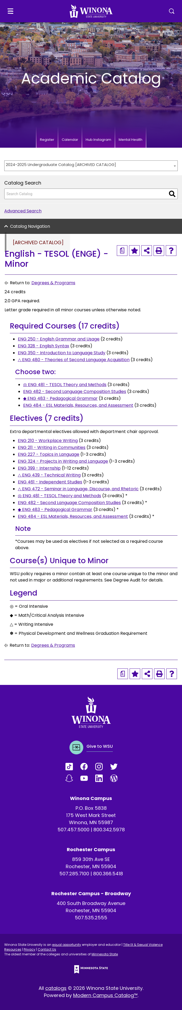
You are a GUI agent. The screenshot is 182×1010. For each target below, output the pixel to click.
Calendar (70, 139)
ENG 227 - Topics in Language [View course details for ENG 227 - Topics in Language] (48, 454)
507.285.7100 (74, 873)
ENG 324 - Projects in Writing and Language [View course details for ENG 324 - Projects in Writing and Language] (63, 461)
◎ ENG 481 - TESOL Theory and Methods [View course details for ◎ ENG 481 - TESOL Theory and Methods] (64, 385)
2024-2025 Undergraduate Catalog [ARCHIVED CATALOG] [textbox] (61, 164)
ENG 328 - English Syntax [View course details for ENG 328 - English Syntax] (43, 346)
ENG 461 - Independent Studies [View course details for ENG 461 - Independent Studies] (50, 482)
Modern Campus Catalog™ (105, 995)
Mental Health (130, 139)
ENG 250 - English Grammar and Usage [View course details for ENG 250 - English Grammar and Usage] (59, 339)
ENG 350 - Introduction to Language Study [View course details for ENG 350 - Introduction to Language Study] (61, 353)
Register (47, 139)
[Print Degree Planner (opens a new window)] (122, 250)
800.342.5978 (109, 829)
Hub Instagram (98, 139)
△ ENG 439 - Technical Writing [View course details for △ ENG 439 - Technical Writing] (49, 475)
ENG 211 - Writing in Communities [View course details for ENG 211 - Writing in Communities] (51, 447)
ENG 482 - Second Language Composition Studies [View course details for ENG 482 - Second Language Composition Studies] (74, 391)
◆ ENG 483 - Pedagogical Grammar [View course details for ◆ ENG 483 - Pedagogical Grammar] (60, 398)
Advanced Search (23, 211)
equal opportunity (66, 944)
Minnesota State (105, 954)
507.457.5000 (73, 829)
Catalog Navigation (30, 226)
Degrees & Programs (53, 283)
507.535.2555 (91, 917)
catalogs (56, 988)
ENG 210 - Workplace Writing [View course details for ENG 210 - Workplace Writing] (48, 441)
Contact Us (47, 949)
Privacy (29, 949)
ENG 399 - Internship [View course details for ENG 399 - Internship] (39, 468)
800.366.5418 (108, 873)
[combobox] (91, 165)
